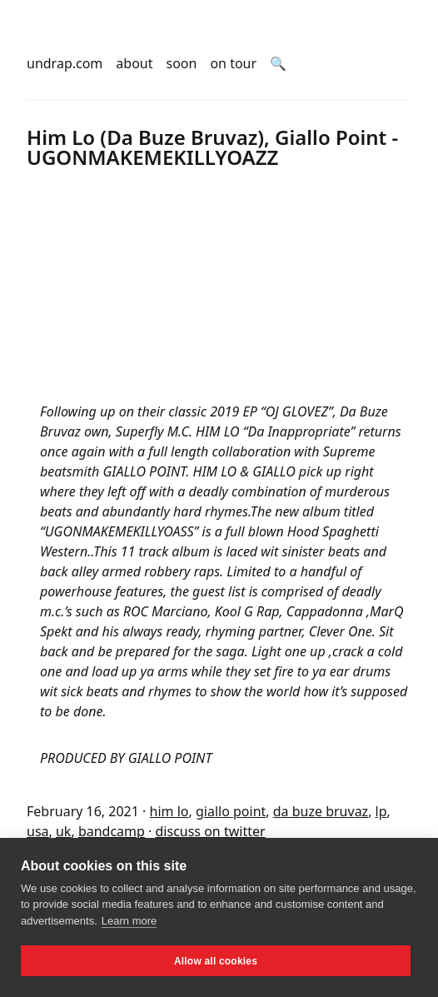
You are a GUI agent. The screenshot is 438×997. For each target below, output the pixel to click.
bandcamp (111, 831)
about (134, 63)
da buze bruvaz (320, 811)
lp (381, 811)
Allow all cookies (215, 961)
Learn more (129, 921)
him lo (169, 811)
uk (63, 831)
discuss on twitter (211, 831)
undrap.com (64, 63)
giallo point (231, 811)
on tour (233, 63)
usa (38, 831)
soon (182, 63)
